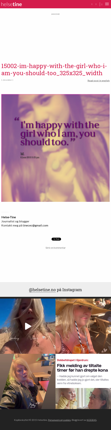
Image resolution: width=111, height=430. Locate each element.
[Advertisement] (55, 36)
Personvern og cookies (59, 419)
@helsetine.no (42, 289)
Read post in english (99, 80)
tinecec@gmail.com (35, 225)
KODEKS (92, 419)
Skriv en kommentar (56, 247)
